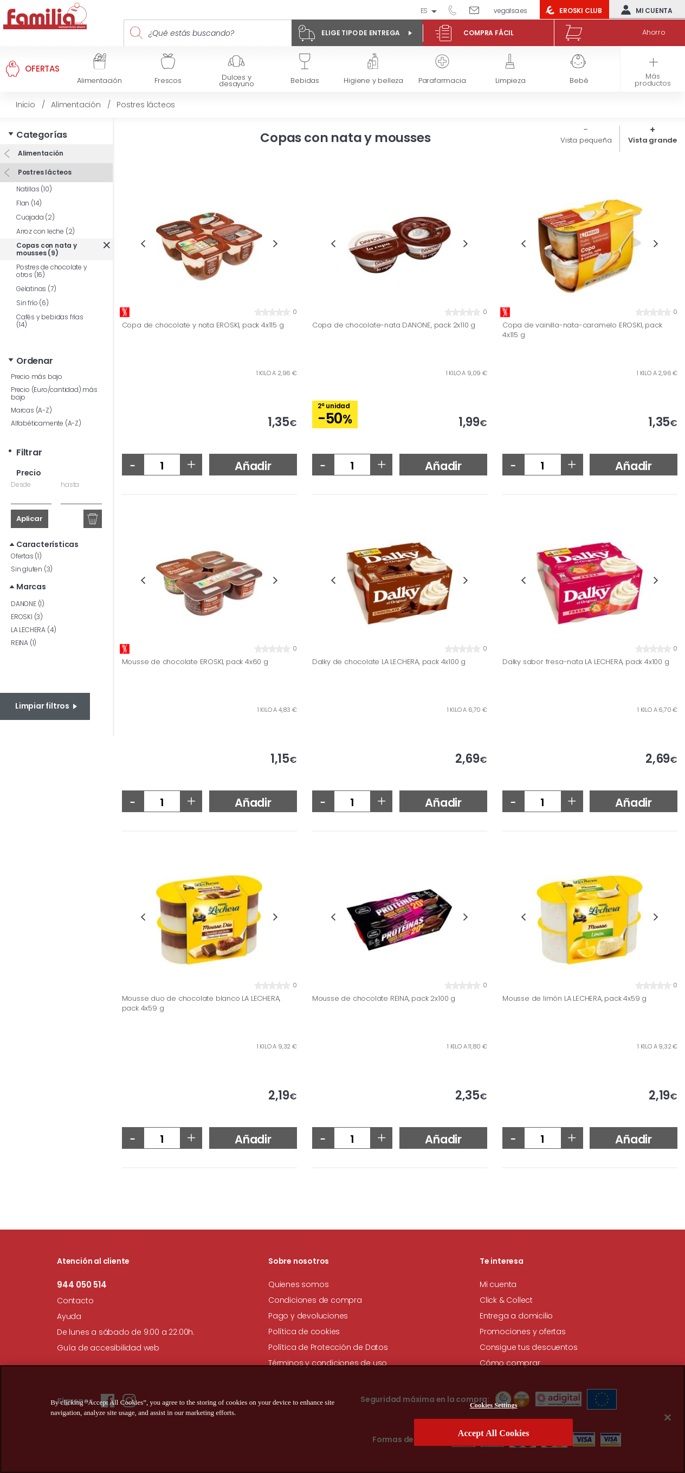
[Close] (668, 1420)
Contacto (75, 1300)
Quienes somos (298, 1284)
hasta (70, 484)
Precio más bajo (36, 376)
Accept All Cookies (493, 1436)
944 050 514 (456, 10)
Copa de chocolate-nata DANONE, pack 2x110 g (393, 325)
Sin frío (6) (32, 302)
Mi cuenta (644, 10)
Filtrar (29, 452)
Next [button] (275, 243)
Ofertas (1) (26, 556)
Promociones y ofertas (523, 1331)
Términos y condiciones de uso (327, 1363)
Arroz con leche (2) (45, 231)
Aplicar (29, 518)
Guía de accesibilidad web (108, 1347)
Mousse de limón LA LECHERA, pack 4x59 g (574, 999)
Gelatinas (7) (36, 288)
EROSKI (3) (27, 616)
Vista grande (652, 140)
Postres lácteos (44, 172)
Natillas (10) (33, 189)
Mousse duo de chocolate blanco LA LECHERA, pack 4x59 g (201, 1003)
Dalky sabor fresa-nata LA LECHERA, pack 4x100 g (585, 662)
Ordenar (34, 361)
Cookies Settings (494, 1408)
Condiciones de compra (315, 1300)
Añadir (253, 466)
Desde (21, 484)
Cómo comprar (510, 1363)
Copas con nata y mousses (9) (46, 249)
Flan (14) (29, 203)
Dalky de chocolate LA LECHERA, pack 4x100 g (389, 662)
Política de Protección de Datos (328, 1347)
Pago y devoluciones (308, 1315)
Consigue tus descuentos (528, 1347)
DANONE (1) (27, 603)
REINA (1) (23, 642)
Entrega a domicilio (516, 1315)
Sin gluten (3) (32, 569)
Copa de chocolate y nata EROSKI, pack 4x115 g (203, 325)
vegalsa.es (510, 10)
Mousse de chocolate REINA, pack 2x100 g (383, 999)
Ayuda (69, 1316)
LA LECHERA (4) (33, 629)
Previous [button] (143, 243)
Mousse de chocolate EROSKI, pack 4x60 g (195, 662)
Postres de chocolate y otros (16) (51, 270)
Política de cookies (304, 1331)
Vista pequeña (585, 140)
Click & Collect (506, 1300)
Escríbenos (478, 10)
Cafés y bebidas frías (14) (49, 320)
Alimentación (39, 153)
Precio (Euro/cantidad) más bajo (54, 393)
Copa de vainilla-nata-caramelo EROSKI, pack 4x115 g (582, 329)
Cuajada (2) (35, 217)
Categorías (41, 134)
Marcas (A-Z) (31, 410)
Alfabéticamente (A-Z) (46, 423)
